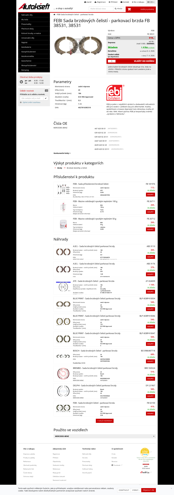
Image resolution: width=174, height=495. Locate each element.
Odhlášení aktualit (59, 476)
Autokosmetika (27, 56)
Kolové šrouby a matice (31, 33)
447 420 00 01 (100, 128)
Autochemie (26, 61)
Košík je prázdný (147, 9)
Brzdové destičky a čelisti (77, 168)
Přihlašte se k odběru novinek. (32, 94)
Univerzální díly (27, 38)
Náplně (24, 42)
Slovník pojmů (87, 473)
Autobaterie (26, 47)
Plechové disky (27, 28)
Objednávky (57, 461)
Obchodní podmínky (30, 465)
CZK (150, 2)
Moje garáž (56, 473)
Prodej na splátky (29, 458)
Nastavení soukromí (59, 480)
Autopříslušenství (28, 51)
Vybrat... (136, 490)
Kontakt (114, 458)
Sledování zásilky (58, 465)
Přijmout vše (148, 490)
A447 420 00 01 (101, 141)
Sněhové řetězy (87, 469)
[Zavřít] (171, 488)
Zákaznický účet (59, 449)
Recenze (114, 461)
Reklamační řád (28, 469)
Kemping (25, 70)
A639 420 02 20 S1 (102, 149)
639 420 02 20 (100, 132)
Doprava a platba (29, 454)
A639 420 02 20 (101, 145)
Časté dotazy (27, 473)
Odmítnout (124, 490)
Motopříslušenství (28, 65)
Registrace (56, 454)
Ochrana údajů (28, 476)
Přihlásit (55, 458)
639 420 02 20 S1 (101, 137)
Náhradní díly (27, 15)
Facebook (117, 465)
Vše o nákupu (29, 449)
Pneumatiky (26, 24)
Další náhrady (104, 421)
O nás (114, 454)
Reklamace (27, 461)
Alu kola (24, 19)
